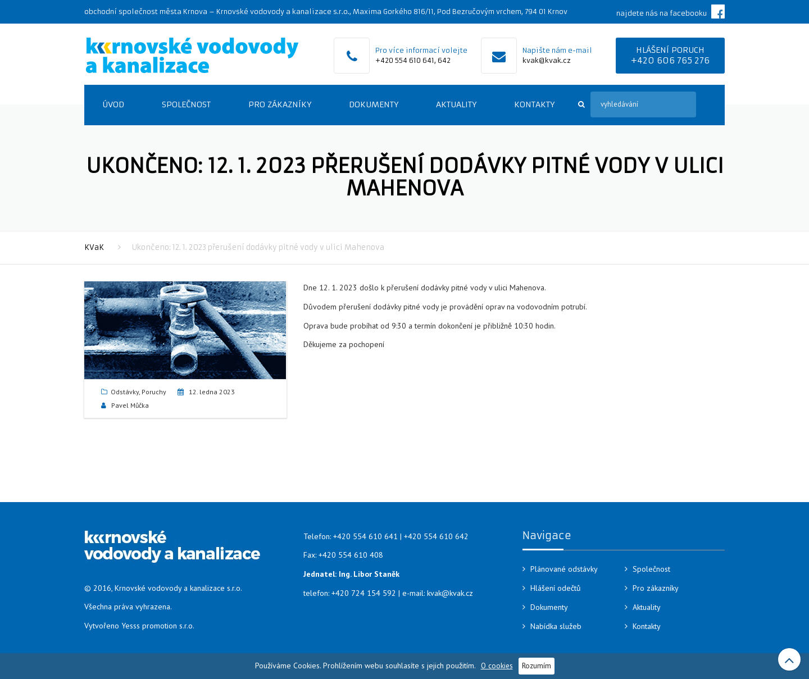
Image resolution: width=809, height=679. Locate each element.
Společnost (186, 104)
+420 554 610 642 (436, 536)
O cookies (497, 665)
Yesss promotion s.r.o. (157, 626)
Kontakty (534, 104)
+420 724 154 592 (363, 593)
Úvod (113, 104)
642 (444, 60)
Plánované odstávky (564, 569)
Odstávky (125, 392)
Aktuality (456, 104)
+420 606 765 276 (670, 60)
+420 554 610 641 (404, 60)
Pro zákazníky (279, 104)
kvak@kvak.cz (546, 60)
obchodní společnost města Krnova (145, 11)
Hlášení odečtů (555, 588)
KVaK (94, 247)
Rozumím (536, 665)
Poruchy (154, 392)
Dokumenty (373, 104)
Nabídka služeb (555, 626)
